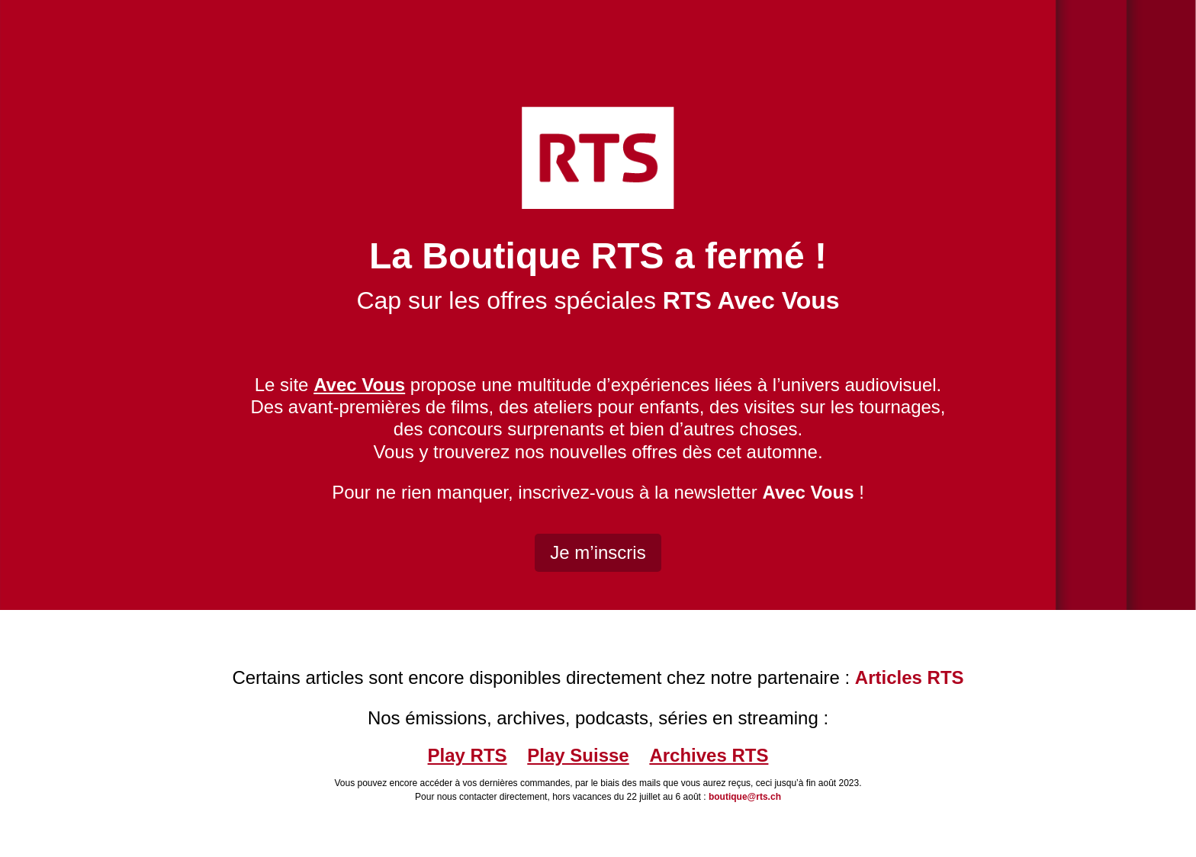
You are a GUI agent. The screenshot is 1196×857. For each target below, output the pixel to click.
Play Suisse (578, 755)
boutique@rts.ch (745, 796)
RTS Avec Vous (751, 300)
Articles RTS (909, 677)
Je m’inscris (597, 552)
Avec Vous (808, 492)
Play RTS (467, 755)
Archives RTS (708, 755)
